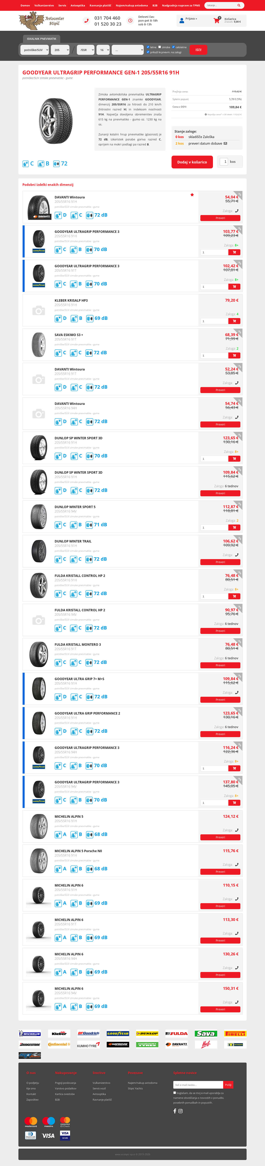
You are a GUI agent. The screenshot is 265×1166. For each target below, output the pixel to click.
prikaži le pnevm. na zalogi (165, 52)
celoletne (179, 47)
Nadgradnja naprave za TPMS (181, 5)
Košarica (230, 19)
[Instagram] (180, 1111)
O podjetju (32, 1083)
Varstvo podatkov (65, 1088)
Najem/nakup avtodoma (132, 5)
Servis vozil (99, 1088)
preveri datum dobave (208, 143)
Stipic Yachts (135, 1088)
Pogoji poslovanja (65, 1083)
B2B (155, 5)
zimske (164, 47)
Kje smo (31, 1088)
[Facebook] (174, 1111)
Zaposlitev (32, 1099)
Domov (25, 5)
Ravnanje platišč (100, 5)
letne (151, 47)
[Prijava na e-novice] (228, 1085)
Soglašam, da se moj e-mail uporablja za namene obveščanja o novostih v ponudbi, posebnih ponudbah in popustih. (198, 1097)
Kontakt (31, 1094)
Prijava (191, 18)
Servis (62, 5)
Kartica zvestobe (65, 1094)
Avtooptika (78, 5)
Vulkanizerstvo (44, 5)
